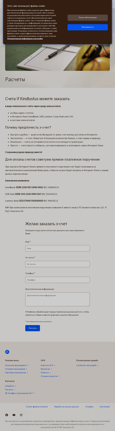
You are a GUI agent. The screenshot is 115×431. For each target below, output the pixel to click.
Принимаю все (88, 27)
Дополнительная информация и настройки (25, 39)
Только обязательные (88, 17)
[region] (57, 22)
